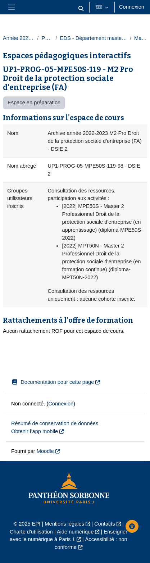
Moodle (45, 451)
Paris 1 (47, 38)
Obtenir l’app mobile (34, 431)
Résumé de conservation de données (54, 423)
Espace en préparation (34, 102)
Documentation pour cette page (52, 382)
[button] (80, 8)
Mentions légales (64, 524)
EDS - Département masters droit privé (93, 38)
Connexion (131, 7)
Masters (140, 38)
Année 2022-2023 (18, 38)
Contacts (104, 524)
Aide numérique (75, 532)
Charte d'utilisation (31, 532)
